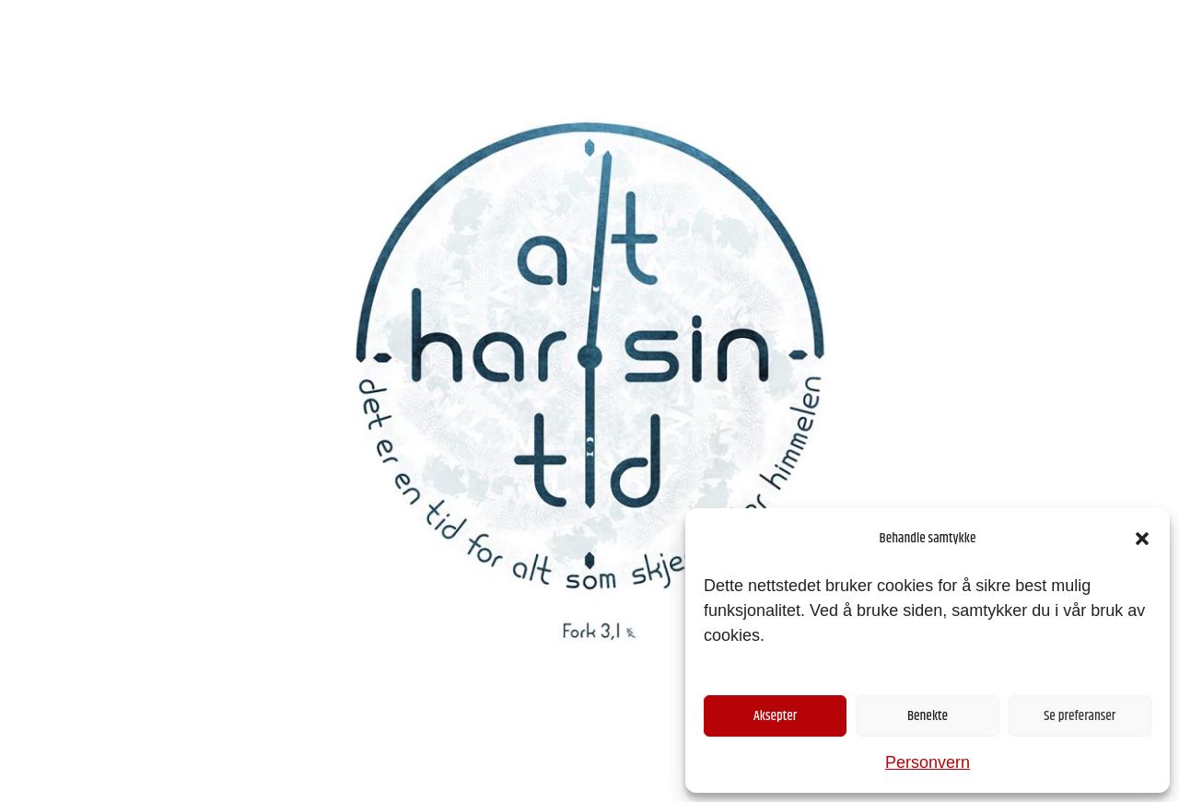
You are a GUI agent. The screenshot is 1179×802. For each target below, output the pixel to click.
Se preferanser (1079, 715)
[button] (1142, 538)
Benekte (927, 715)
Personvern (927, 762)
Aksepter (775, 715)
